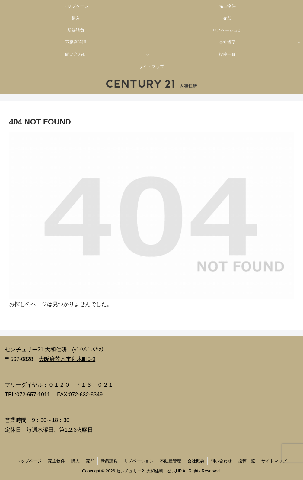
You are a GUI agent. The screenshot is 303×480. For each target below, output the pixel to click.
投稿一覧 (246, 461)
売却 (90, 461)
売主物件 (56, 461)
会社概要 (195, 461)
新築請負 (109, 461)
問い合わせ (221, 461)
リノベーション (139, 461)
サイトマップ (274, 461)
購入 (75, 461)
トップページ (29, 461)
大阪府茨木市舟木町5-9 (67, 359)
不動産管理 (170, 461)
